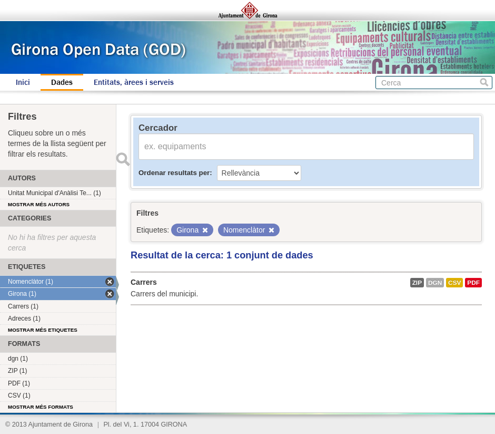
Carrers (144, 282)
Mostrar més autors (39, 204)
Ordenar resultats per (174, 173)
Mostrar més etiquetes (42, 330)
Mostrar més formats (40, 407)
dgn (435, 282)
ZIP (417, 282)
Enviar (123, 159)
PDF (473, 282)
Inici (23, 82)
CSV (454, 282)
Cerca (484, 82)
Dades (62, 82)
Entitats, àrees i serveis (134, 82)
